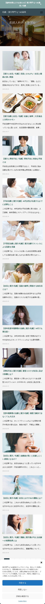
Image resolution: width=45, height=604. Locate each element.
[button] (41, 562)
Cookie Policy (22, 601)
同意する (22, 583)
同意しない (22, 589)
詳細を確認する (22, 596)
